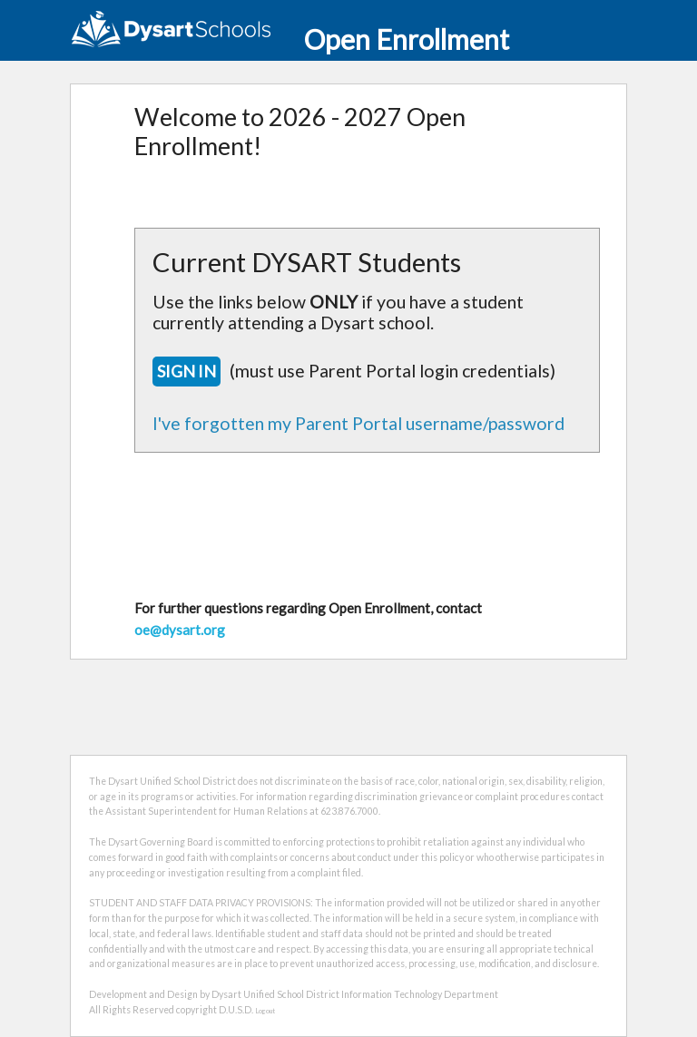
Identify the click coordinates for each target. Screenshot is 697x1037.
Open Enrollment (289, 39)
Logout (265, 1011)
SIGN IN (186, 371)
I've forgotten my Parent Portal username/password (358, 423)
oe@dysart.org (179, 629)
